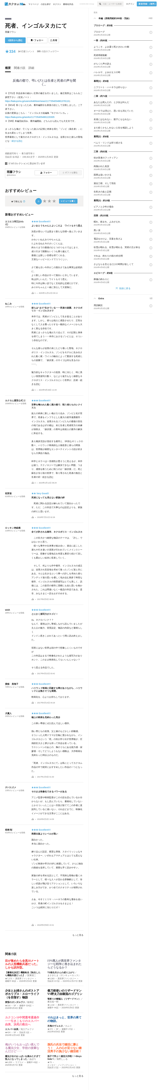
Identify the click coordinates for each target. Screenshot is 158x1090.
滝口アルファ (27, 1029)
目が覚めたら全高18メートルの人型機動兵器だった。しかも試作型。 (22, 964)
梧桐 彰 (8, 830)
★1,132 (51, 1005)
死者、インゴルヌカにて (36, 26)
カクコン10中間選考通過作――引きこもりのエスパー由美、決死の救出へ (22, 1021)
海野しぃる (62, 1059)
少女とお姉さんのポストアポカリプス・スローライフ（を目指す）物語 (22, 994)
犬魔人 (8, 713)
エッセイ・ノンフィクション (60, 1065)
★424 (7, 1032)
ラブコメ (19, 1062)
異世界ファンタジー (24, 979)
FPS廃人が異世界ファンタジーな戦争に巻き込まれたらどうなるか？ (64, 964)
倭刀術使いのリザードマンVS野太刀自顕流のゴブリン (64, 992)
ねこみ (8, 303)
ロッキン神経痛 (13, 528)
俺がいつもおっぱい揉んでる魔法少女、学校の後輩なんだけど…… (22, 1048)
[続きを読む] (44, 117)
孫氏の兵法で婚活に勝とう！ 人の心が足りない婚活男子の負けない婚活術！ (64, 1048)
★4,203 (8, 1062)
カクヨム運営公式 (14, 400)
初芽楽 (8, 493)
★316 (7, 1006)
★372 (50, 1029)
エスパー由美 (11, 1029)
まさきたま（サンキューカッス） (64, 975)
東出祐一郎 (52, 1001)
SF (15, 1006)
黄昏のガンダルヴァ (15, 1002)
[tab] (8, 68)
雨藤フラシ (10, 32)
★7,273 (8, 979)
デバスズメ (10, 787)
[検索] (100, 3)
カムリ (68, 1026)
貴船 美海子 (11, 684)
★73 (49, 1062)
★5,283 (51, 979)
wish (7, 610)
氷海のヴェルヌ (55, 1026)
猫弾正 (30, 1002)
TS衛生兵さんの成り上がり (61, 972)
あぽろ (32, 1059)
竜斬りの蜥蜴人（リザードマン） (64, 999)
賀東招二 (31, 975)
